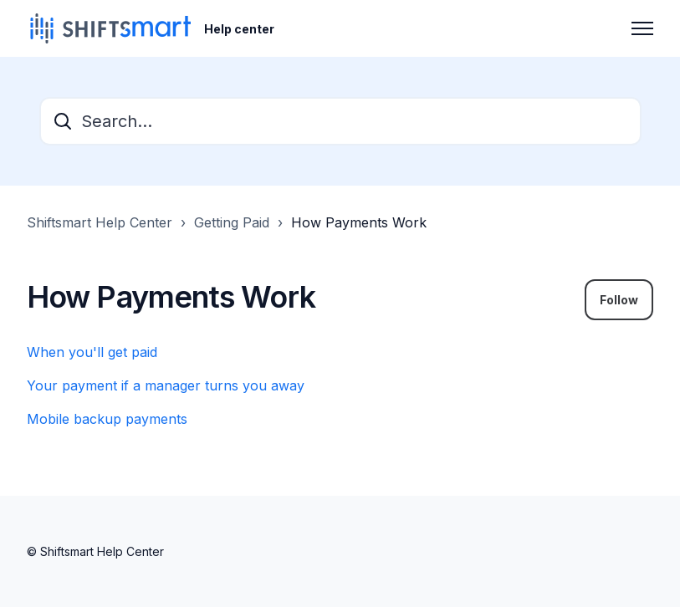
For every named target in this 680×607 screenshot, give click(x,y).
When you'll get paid (92, 352)
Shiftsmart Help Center (99, 222)
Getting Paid (231, 222)
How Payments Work (359, 222)
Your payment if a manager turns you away (165, 385)
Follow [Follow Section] (619, 300)
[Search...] (340, 121)
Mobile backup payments (107, 419)
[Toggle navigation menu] (642, 28)
